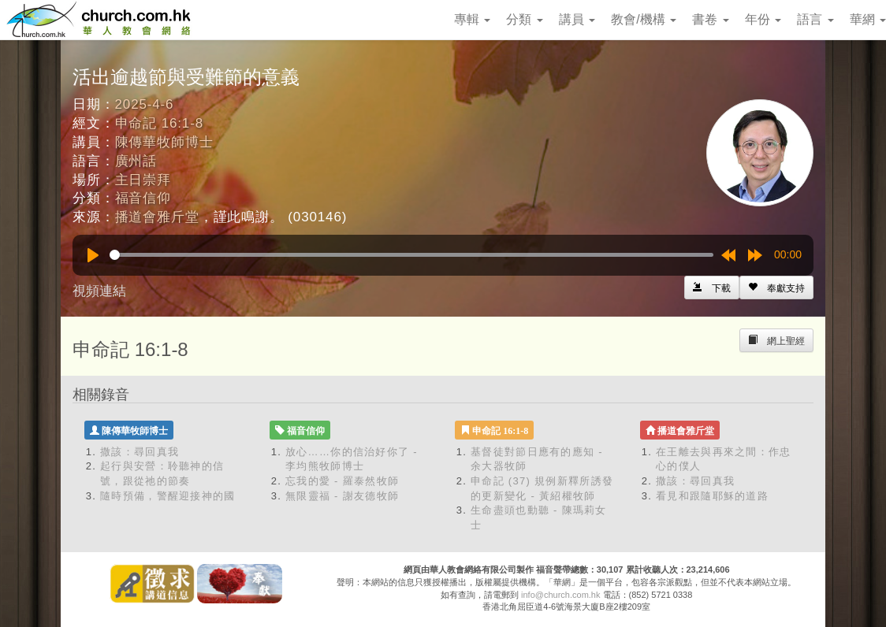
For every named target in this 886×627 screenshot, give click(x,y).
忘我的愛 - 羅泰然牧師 (342, 481)
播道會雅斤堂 (157, 217)
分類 (524, 19)
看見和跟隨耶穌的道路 (712, 496)
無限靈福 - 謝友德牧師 (342, 496)
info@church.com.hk (560, 594)
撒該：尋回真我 (139, 452)
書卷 (710, 19)
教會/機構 (643, 19)
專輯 (472, 19)
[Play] (93, 255)
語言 (815, 19)
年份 (763, 19)
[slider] (411, 254)
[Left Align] (776, 287)
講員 (577, 19)
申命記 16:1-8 (159, 123)
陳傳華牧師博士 (164, 142)
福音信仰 (143, 198)
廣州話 (136, 161)
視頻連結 (99, 291)
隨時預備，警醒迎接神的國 (168, 496)
